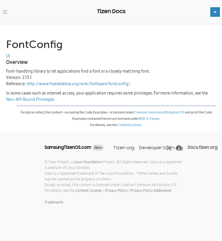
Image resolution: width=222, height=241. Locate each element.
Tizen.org (123, 147)
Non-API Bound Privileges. (30, 99)
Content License (129, 124)
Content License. (89, 190)
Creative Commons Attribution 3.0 (159, 112)
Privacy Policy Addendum (150, 190)
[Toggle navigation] (5, 12)
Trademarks (54, 202)
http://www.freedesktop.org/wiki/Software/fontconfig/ (78, 84)
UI (8, 56)
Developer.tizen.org (161, 147)
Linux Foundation (88, 161)
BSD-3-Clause (149, 118)
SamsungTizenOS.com (68, 147)
